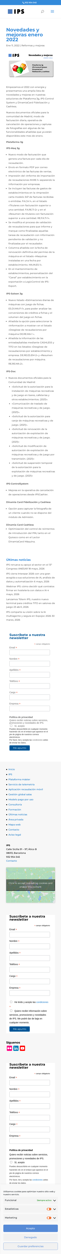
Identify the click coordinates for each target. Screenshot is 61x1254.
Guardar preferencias (31, 1246)
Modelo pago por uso (20, 799)
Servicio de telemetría (21, 784)
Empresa (14, 703)
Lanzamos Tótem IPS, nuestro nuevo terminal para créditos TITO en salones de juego (30, 603)
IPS (10, 774)
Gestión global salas (20, 794)
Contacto (13, 829)
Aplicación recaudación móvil (25, 789)
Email (13, 647)
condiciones (37, 740)
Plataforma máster (19, 779)
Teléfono (14, 681)
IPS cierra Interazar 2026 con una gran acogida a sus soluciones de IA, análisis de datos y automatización (30, 577)
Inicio (11, 769)
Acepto (30, 1228)
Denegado (30, 1237)
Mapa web (14, 824)
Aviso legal (14, 834)
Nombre (14, 658)
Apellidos (15, 670)
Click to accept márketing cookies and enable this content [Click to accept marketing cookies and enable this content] (30, 885)
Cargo (13, 692)
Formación (14, 809)
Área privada (15, 819)
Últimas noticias (17, 814)
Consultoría (15, 804)
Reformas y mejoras (33, 45)
